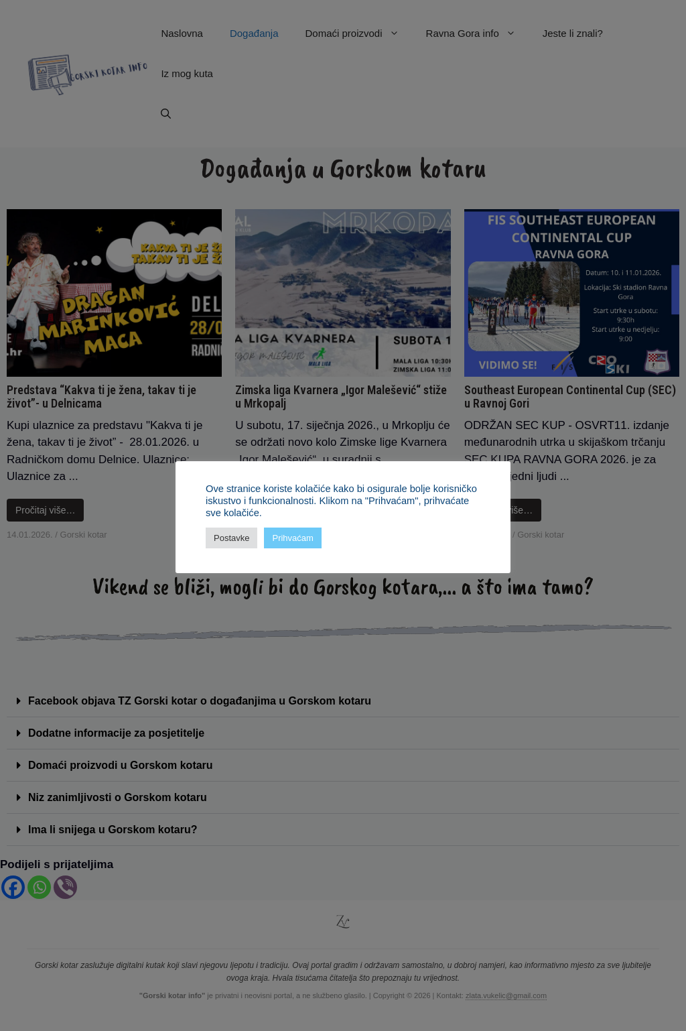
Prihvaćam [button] (292, 538)
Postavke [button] (231, 538)
